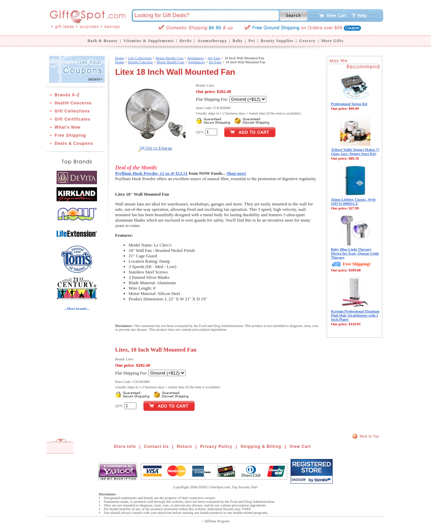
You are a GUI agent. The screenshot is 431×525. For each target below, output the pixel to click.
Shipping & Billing (260, 446)
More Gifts (332, 40)
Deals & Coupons (74, 143)
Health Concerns (73, 103)
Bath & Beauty (103, 40)
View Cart (300, 446)
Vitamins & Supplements (148, 40)
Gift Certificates (72, 119)
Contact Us (156, 446)
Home (119, 58)
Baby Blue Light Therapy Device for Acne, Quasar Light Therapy (355, 253)
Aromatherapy (212, 40)
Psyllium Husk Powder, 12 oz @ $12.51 (151, 173)
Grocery (307, 40)
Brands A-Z (67, 95)
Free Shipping (70, 135)
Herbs (185, 40)
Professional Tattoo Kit (349, 104)
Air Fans (214, 58)
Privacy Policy (216, 446)
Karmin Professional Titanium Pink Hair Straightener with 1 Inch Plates (355, 315)
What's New (67, 127)
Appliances (195, 58)
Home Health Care (169, 58)
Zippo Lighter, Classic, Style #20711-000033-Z (353, 201)
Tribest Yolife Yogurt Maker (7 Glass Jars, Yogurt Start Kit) (355, 151)
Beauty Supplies (277, 40)
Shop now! (236, 173)
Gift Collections (72, 111)
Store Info (125, 446)
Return (184, 446)
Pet (251, 40)
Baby (237, 40)
